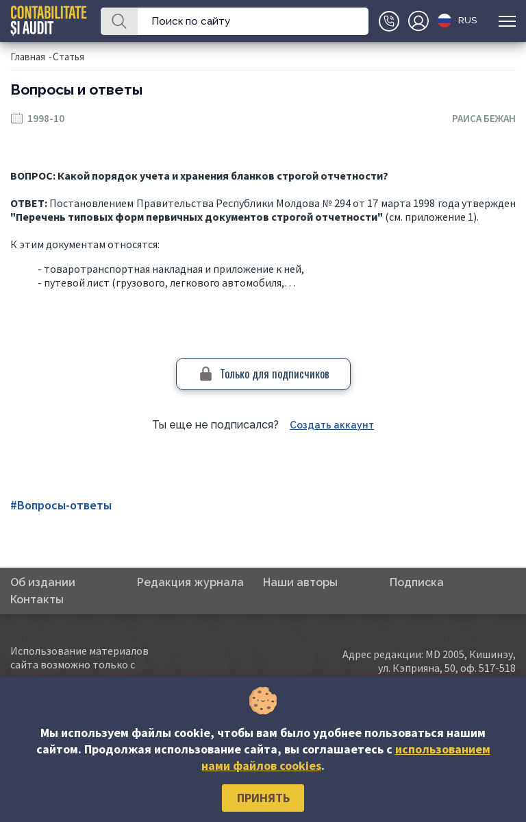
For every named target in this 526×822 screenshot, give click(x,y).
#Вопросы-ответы (61, 505)
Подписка (417, 582)
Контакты (37, 599)
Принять (263, 798)
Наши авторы (300, 582)
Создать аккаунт (332, 425)
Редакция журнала (190, 582)
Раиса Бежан (484, 118)
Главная (27, 56)
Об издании (42, 582)
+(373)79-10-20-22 (389, 21)
